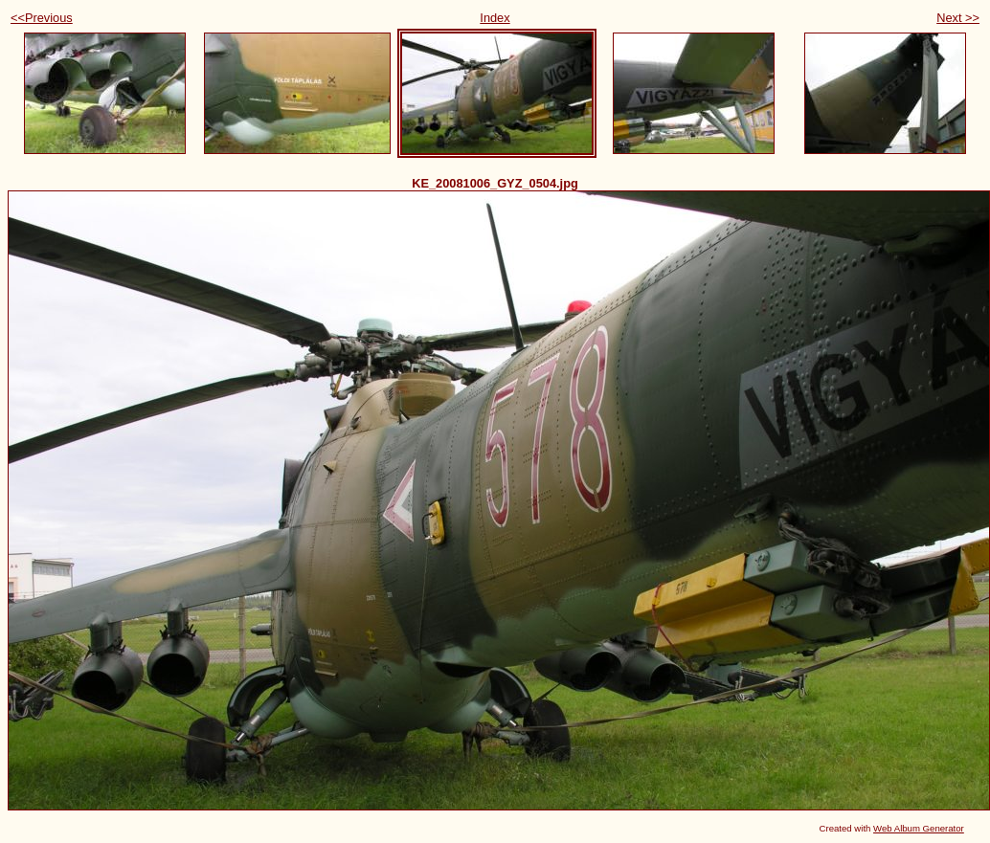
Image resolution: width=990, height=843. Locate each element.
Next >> (957, 18)
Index (494, 18)
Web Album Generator (918, 828)
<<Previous (42, 18)
